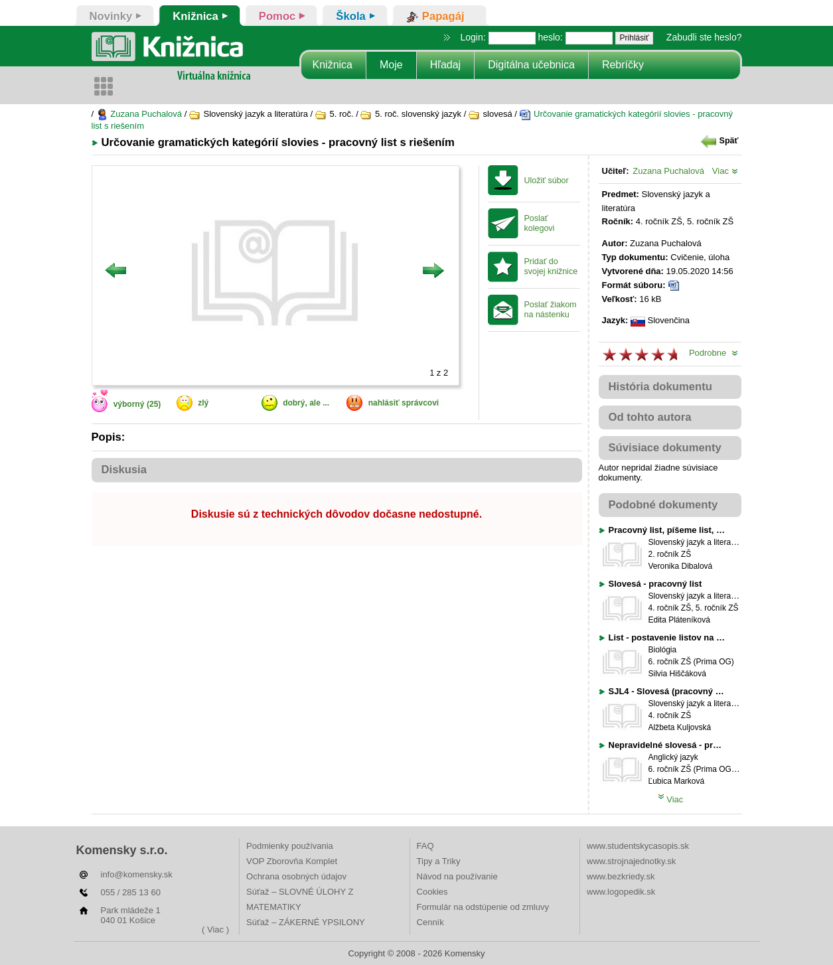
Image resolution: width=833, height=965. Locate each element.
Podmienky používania (289, 846)
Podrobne (713, 353)
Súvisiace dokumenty (665, 447)
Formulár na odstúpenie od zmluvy (483, 907)
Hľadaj (445, 64)
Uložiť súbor (546, 180)
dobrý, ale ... (306, 403)
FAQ (425, 846)
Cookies (432, 892)
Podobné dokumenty (663, 504)
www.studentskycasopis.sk (638, 846)
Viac (725, 171)
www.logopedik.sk (621, 892)
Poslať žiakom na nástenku (550, 309)
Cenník (430, 922)
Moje (391, 64)
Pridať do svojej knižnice (551, 266)
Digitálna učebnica (531, 64)
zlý (203, 403)
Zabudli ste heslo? (704, 37)
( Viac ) (215, 929)
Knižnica (332, 64)
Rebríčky (623, 64)
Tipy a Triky (439, 861)
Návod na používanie (457, 876)
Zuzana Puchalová (139, 114)
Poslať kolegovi (539, 223)
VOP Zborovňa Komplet (291, 861)
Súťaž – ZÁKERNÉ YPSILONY (305, 922)
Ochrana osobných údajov (296, 876)
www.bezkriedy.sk (620, 876)
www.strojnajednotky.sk (631, 861)
